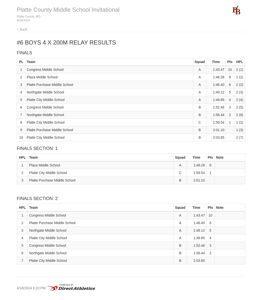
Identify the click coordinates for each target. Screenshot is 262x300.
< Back (22, 29)
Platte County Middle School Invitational (68, 9)
